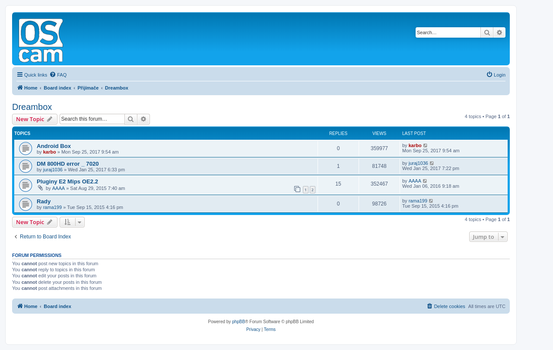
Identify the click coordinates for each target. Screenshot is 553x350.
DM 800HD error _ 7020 (68, 164)
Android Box (54, 146)
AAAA (58, 188)
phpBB (238, 321)
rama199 (52, 207)
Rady (44, 201)
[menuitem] (58, 75)
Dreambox (32, 107)
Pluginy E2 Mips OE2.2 (67, 181)
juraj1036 (53, 169)
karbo (49, 151)
